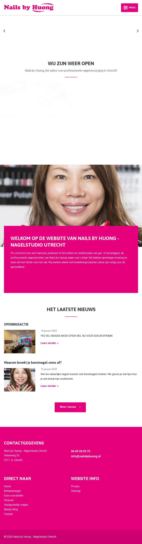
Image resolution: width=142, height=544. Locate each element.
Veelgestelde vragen (16, 504)
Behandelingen (12, 491)
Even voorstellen (13, 495)
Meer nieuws (68, 406)
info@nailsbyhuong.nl (86, 456)
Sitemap (76, 491)
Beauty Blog (11, 509)
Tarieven (9, 500)
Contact (8, 514)
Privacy (75, 486)
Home (7, 486)
